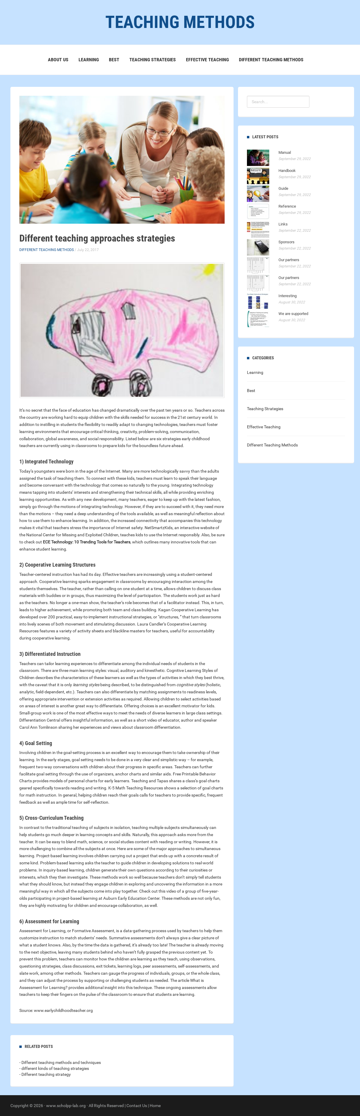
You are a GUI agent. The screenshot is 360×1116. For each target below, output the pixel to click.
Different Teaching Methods (271, 59)
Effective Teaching (207, 59)
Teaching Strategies (152, 59)
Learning (89, 59)
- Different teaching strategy (45, 1074)
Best (114, 59)
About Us (58, 59)
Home (155, 1105)
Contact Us (136, 1105)
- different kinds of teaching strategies (54, 1068)
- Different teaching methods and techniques (60, 1062)
